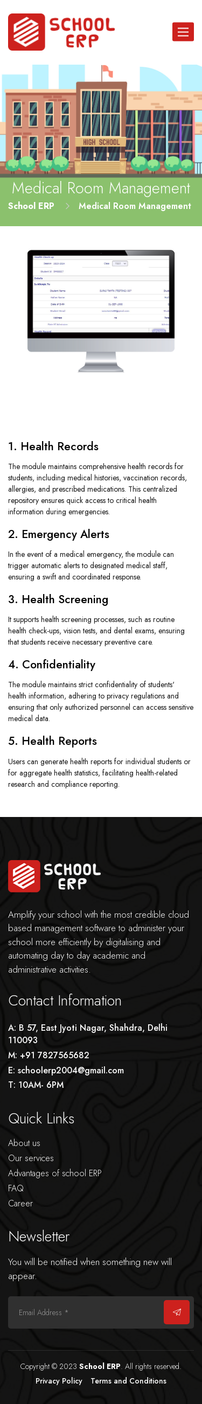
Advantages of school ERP (55, 1173)
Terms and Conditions (128, 1380)
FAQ (16, 1188)
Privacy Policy (59, 1380)
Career (20, 1203)
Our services (31, 1158)
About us (24, 1143)
